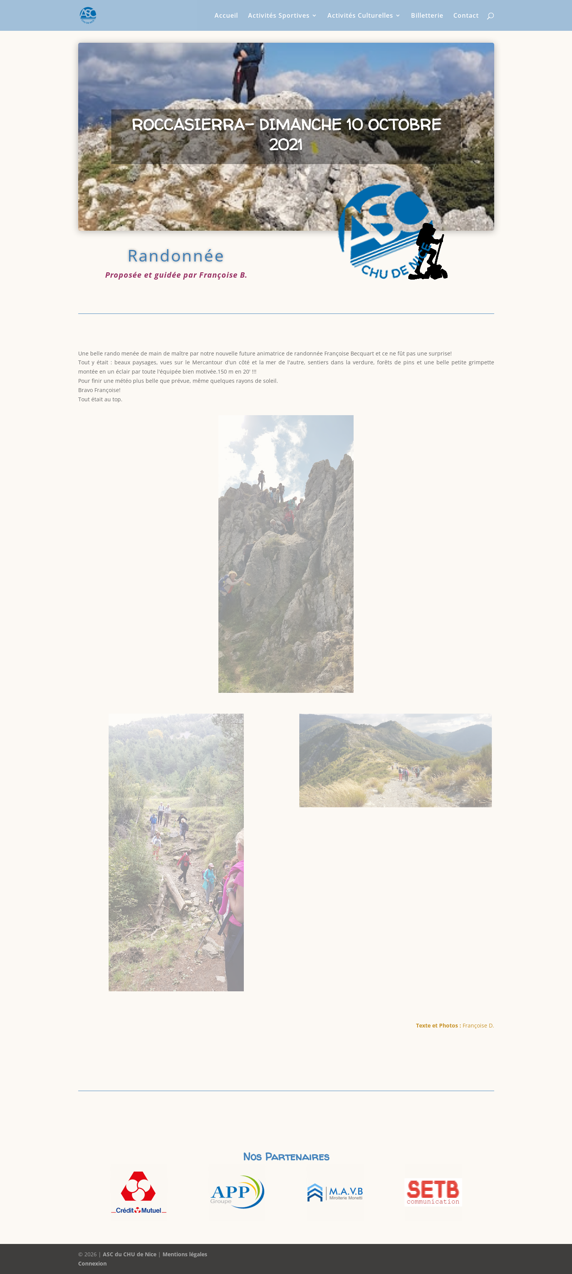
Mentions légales (185, 1254)
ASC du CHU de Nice (129, 1254)
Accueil (226, 16)
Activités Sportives (279, 16)
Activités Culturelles (360, 16)
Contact (466, 16)
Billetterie (427, 16)
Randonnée (176, 255)
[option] (139, 1192)
